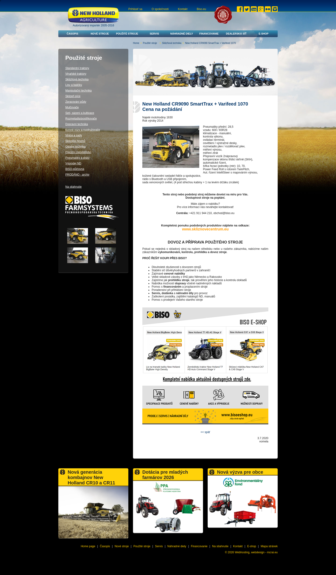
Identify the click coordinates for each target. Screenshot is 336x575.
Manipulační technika (78, 90)
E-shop (263, 33)
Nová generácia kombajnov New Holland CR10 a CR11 (91, 477)
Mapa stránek (269, 546)
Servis (154, 33)
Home (136, 43)
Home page (88, 546)
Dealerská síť (236, 33)
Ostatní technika (75, 146)
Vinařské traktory (75, 73)
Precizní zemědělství (78, 152)
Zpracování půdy (75, 101)
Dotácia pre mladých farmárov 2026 (165, 474)
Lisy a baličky (73, 85)
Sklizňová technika (172, 43)
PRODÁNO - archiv (77, 174)
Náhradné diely (181, 33)
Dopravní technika (76, 124)
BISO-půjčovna (74, 169)
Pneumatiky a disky (77, 157)
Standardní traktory (77, 68)
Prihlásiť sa (135, 9)
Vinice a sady (73, 135)
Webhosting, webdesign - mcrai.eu (256, 552)
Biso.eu (201, 9)
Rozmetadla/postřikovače (81, 118)
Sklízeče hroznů (75, 141)
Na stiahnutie (73, 186)
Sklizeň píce (72, 96)
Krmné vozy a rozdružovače (82, 129)
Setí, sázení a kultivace (79, 113)
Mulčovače (72, 107)
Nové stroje (100, 33)
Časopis (72, 33)
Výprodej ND (73, 163)
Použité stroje (127, 33)
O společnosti (160, 9)
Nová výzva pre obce (240, 472)
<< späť (205, 432)
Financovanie (209, 33)
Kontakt (183, 9)
